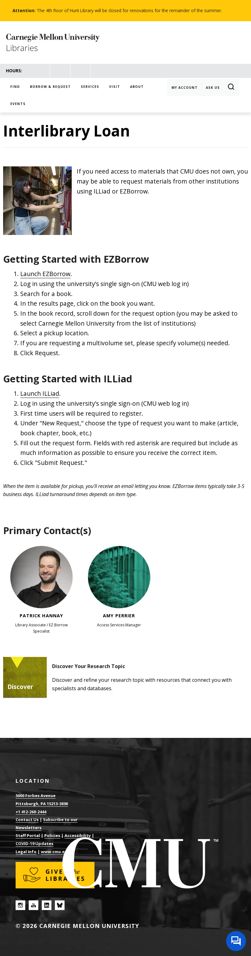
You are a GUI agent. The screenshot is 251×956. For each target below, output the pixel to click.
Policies (52, 835)
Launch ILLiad (39, 393)
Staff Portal (28, 835)
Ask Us (213, 87)
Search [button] (231, 87)
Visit (114, 86)
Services (90, 86)
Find (15, 86)
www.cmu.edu (55, 851)
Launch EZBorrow (45, 274)
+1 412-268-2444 (31, 812)
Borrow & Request (50, 86)
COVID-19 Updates (34, 843)
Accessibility (78, 835)
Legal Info (26, 851)
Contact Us (27, 819)
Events (18, 104)
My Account (184, 87)
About (137, 86)
